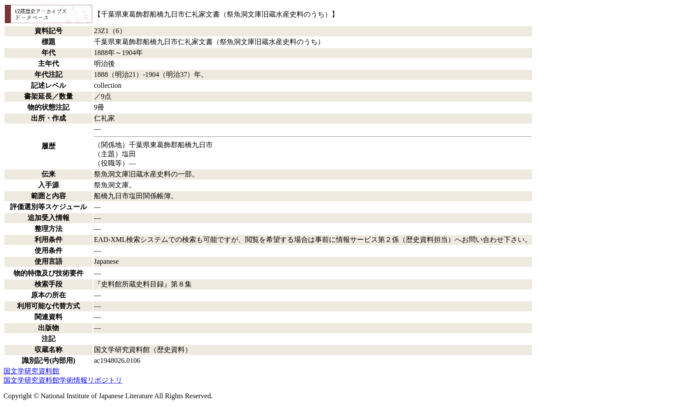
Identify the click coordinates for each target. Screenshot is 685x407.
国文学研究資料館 (31, 371)
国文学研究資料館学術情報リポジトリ (62, 380)
